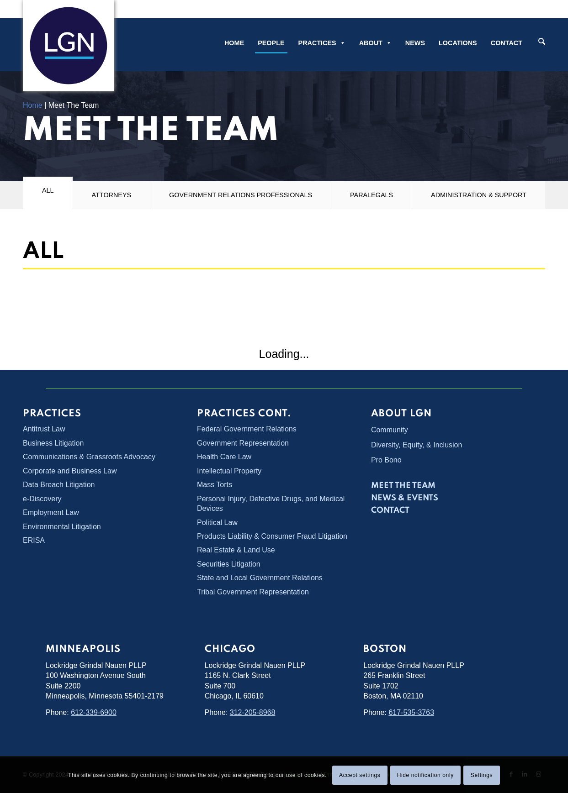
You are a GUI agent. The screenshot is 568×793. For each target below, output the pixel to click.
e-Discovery (42, 499)
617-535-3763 (411, 712)
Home (234, 43)
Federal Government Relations (247, 429)
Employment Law (51, 512)
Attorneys (112, 195)
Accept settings (359, 775)
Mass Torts (214, 484)
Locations (458, 43)
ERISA (34, 540)
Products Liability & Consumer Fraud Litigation (272, 536)
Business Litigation (53, 443)
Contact (506, 43)
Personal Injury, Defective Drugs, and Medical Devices (271, 503)
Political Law (217, 522)
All (48, 190)
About (375, 43)
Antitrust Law (44, 429)
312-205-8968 (253, 712)
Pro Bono (386, 460)
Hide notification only (425, 775)
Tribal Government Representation (253, 592)
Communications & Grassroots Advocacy (89, 457)
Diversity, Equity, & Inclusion (416, 445)
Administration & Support (478, 195)
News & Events (404, 498)
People (271, 43)
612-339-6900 (94, 712)
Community (389, 430)
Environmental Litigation (62, 526)
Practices (321, 43)
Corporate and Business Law (70, 471)
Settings (482, 775)
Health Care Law (224, 457)
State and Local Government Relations (260, 578)
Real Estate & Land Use (236, 550)
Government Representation (243, 443)
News (415, 43)
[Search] (541, 42)
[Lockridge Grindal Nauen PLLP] (68, 45)
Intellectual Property (229, 471)
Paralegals (371, 195)
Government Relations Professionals (240, 195)
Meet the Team (403, 486)
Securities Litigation (228, 564)
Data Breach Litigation (59, 484)
